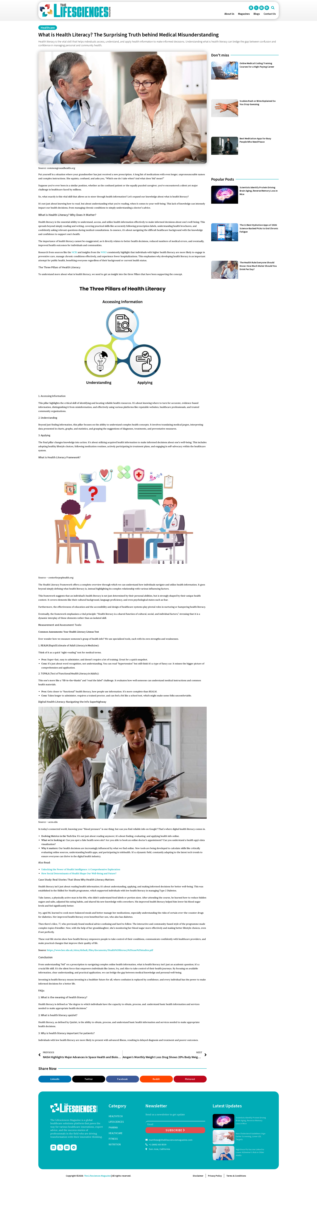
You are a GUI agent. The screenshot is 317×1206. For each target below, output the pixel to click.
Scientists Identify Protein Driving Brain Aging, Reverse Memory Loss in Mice (259, 191)
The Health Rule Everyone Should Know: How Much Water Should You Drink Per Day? (258, 266)
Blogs (257, 13)
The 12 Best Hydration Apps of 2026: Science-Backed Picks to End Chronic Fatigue (259, 228)
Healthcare (48, 27)
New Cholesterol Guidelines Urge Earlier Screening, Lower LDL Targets (250, 1136)
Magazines (244, 13)
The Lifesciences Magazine (97, 1175)
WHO (104, 252)
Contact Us (270, 13)
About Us (229, 13)
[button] (273, 8)
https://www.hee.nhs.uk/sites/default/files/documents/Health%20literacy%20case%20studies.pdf (100, 950)
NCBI (74, 252)
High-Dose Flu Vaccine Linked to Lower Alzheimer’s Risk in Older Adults (250, 1152)
